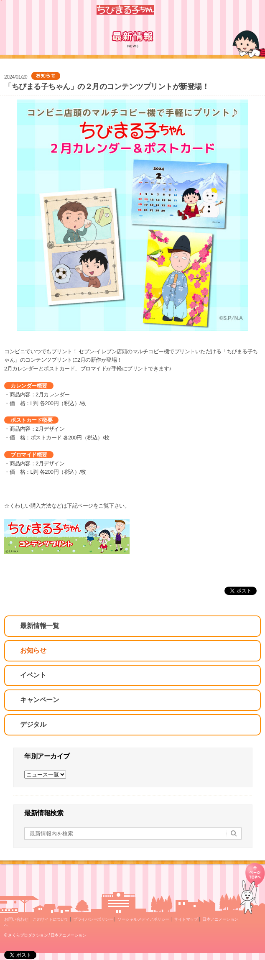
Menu (255, 9)
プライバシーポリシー (93, 919)
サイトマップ (186, 919)
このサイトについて (51, 919)
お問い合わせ (16, 919)
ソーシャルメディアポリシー (143, 919)
